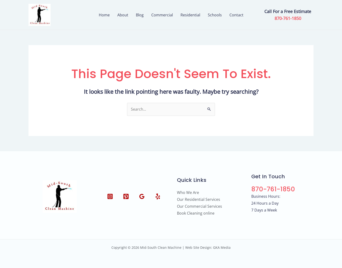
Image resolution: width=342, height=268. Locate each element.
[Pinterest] (126, 196)
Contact (236, 15)
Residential (190, 15)
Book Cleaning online (195, 213)
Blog (140, 15)
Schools (215, 15)
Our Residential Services (198, 199)
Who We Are (188, 192)
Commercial (162, 15)
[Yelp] (158, 196)
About (122, 15)
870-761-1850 (288, 18)
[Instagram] (110, 196)
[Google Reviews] (142, 196)
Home (104, 15)
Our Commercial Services (199, 206)
